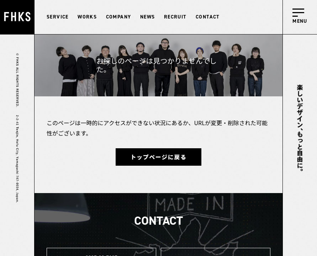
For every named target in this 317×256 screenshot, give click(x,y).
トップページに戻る (158, 157)
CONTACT (208, 17)
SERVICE (58, 17)
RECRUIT (175, 17)
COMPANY (118, 17)
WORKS (87, 17)
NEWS (147, 17)
